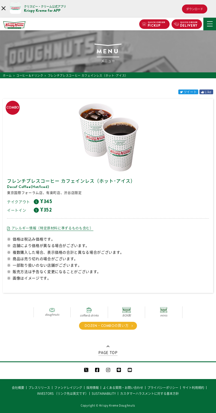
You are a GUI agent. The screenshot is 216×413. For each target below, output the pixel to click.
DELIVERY (189, 24)
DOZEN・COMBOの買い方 (107, 325)
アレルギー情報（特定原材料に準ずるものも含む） (52, 228)
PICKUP (156, 24)
